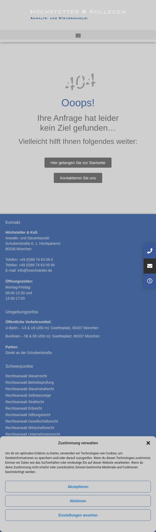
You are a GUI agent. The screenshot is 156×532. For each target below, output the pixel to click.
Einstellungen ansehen (78, 515)
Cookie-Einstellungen (52, 526)
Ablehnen (78, 501)
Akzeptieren (78, 486)
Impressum (110, 526)
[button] (148, 443)
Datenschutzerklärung (85, 526)
